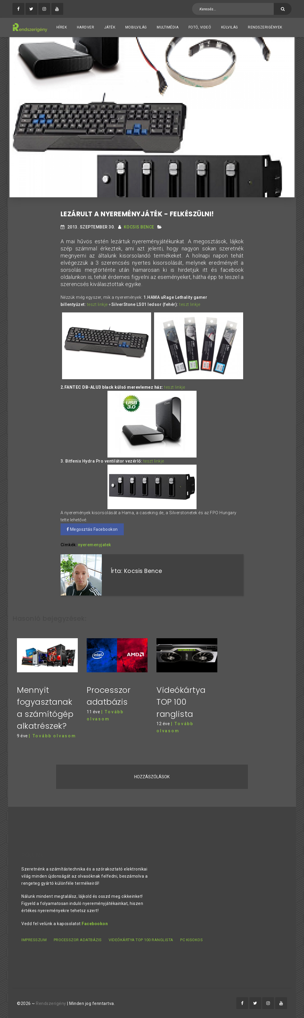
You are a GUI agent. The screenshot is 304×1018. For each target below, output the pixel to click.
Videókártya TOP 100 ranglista (181, 701)
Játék (109, 27)
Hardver (85, 27)
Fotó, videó (200, 27)
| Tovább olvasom (52, 735)
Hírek (61, 27)
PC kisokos (191, 940)
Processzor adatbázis (78, 940)
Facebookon (95, 923)
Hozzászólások (152, 776)
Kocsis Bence (139, 227)
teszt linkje (97, 304)
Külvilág (229, 27)
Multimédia (167, 27)
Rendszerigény (51, 1003)
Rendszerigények (265, 27)
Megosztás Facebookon (92, 529)
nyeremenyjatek (94, 544)
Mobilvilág (136, 27)
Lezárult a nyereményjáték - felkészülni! (137, 214)
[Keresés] (283, 9)
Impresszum (34, 940)
